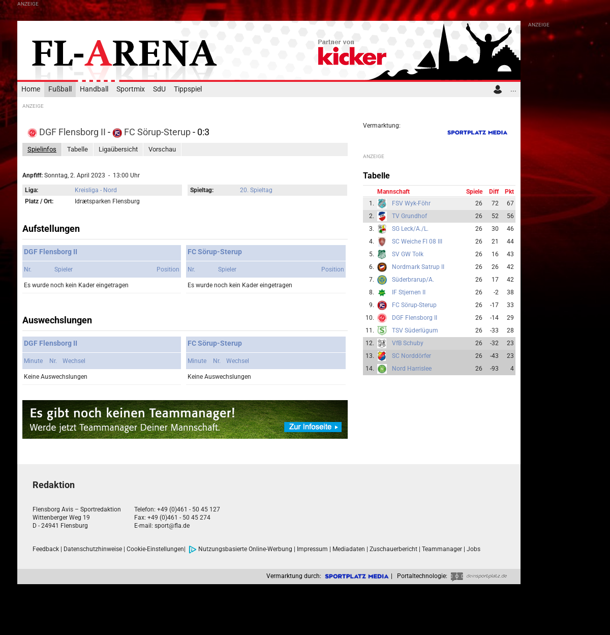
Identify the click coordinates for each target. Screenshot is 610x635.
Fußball (60, 89)
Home (30, 89)
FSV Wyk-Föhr (411, 203)
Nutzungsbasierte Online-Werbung (240, 549)
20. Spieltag (256, 190)
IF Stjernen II (408, 292)
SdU (159, 89)
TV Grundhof (409, 216)
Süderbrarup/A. (413, 279)
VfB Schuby (407, 343)
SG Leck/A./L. (410, 228)
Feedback (46, 549)
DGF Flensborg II (67, 132)
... (513, 89)
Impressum (312, 549)
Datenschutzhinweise (93, 549)
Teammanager (442, 549)
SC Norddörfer (411, 355)
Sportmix (130, 89)
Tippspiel (188, 89)
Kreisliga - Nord (96, 190)
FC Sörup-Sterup (152, 132)
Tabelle (77, 149)
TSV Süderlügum (415, 330)
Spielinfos (41, 149)
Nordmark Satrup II (418, 266)
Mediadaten (348, 549)
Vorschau (162, 149)
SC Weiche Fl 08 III (417, 241)
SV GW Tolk (407, 254)
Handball (94, 89)
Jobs (473, 549)
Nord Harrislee (412, 368)
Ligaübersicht (118, 149)
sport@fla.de (172, 525)
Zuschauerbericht (393, 549)
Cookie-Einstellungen (155, 549)
